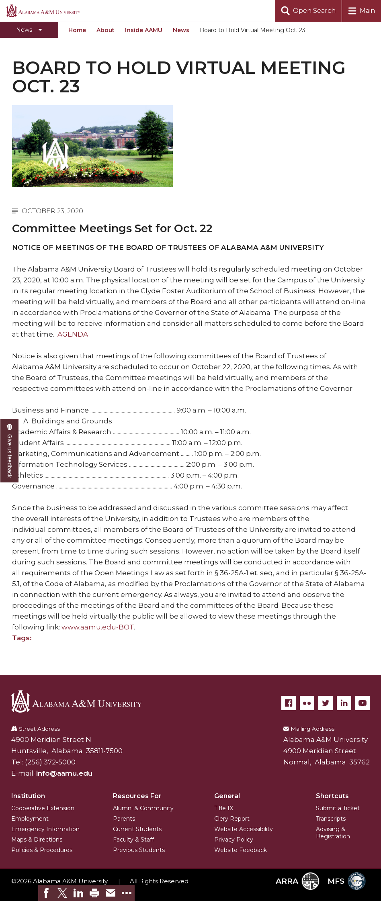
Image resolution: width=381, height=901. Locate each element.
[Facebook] (288, 703)
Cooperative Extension (42, 808)
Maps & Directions (36, 839)
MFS (347, 881)
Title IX (223, 808)
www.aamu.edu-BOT (97, 627)
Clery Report (232, 818)
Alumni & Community (143, 808)
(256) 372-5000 (50, 762)
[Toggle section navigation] (29, 30)
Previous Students (139, 850)
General (227, 796)
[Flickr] (307, 703)
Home (77, 30)
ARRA (298, 881)
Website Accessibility (243, 829)
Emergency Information (45, 829)
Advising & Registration (333, 832)
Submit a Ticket (338, 808)
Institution (28, 796)
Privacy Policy (233, 839)
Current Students (137, 829)
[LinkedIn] (344, 703)
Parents (124, 818)
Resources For (137, 796)
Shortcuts (332, 796)
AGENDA (72, 334)
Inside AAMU (143, 30)
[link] (46, 893)
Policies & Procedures (41, 850)
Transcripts (331, 818)
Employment (30, 818)
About (105, 30)
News (181, 30)
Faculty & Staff (133, 839)
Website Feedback (240, 850)
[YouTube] (362, 703)
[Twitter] (325, 703)
